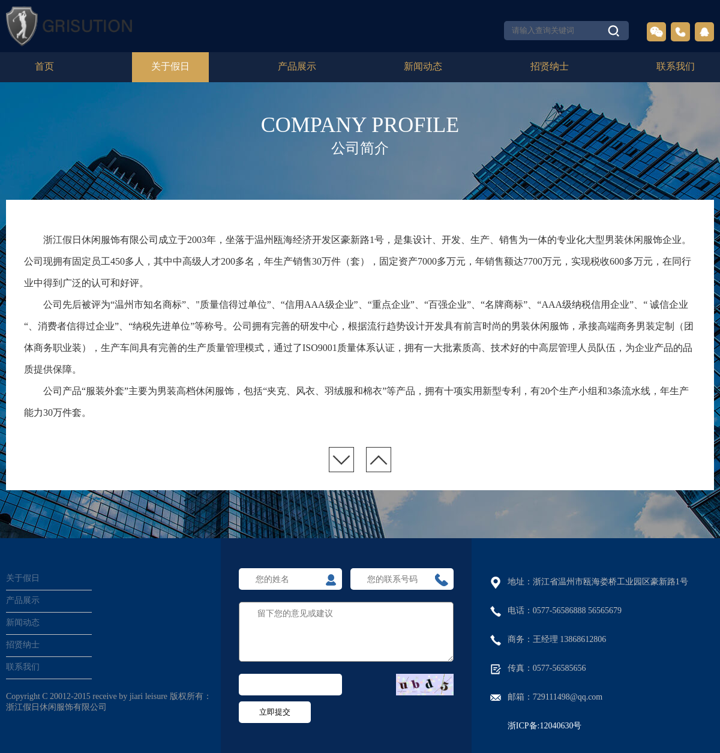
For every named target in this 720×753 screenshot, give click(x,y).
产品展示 (297, 67)
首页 (44, 67)
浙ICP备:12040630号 (545, 726)
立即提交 (274, 711)
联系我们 (675, 67)
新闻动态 (423, 67)
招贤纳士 (549, 67)
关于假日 (170, 67)
